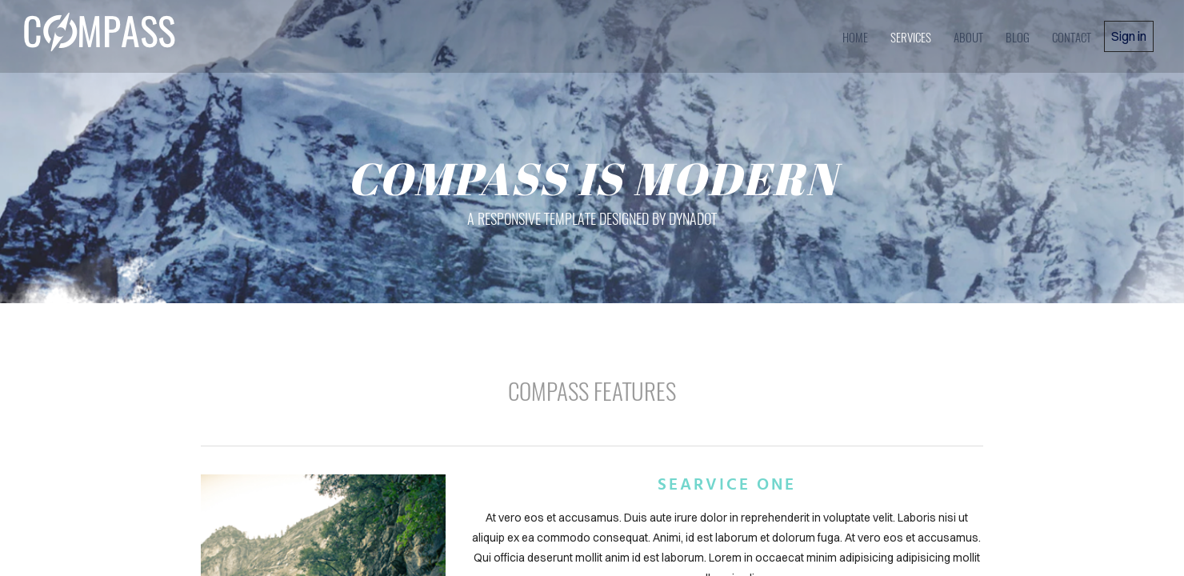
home (855, 37)
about (968, 37)
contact (1071, 37)
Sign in (1128, 36)
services (910, 37)
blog (1018, 37)
